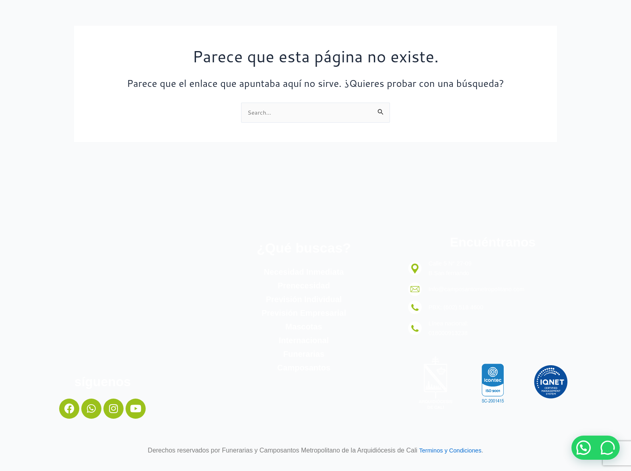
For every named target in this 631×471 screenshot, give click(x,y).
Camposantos (303, 365)
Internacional (304, 338)
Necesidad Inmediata (304, 269)
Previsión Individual (304, 297)
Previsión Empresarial (304, 310)
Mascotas (303, 324)
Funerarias (303, 352)
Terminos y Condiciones (450, 450)
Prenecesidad (304, 283)
